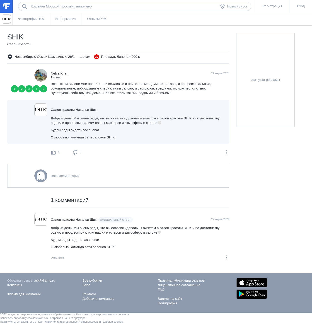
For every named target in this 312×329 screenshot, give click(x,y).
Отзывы (96, 19)
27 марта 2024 (220, 219)
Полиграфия (167, 303)
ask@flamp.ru (44, 280)
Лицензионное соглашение (179, 285)
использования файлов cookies (103, 321)
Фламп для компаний (24, 294)
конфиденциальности (66, 321)
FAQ (161, 289)
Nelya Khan (59, 73)
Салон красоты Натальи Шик (74, 109)
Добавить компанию (98, 298)
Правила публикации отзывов (181, 280)
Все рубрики (92, 280)
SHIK (15, 37)
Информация (65, 19)
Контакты (14, 285)
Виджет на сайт (170, 298)
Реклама (89, 294)
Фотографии (31, 19)
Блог (86, 285)
